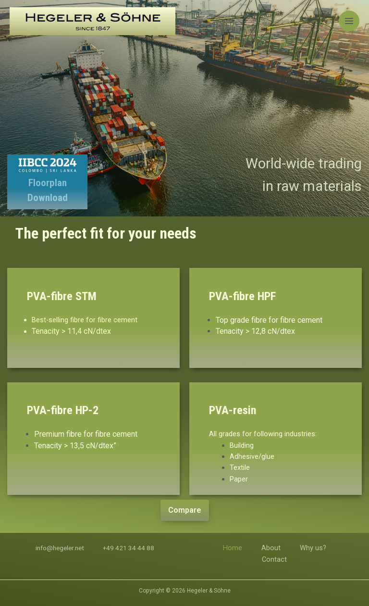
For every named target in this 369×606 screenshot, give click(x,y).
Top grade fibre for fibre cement (269, 320)
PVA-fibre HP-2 (62, 410)
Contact (274, 559)
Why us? (313, 547)
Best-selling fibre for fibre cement (84, 320)
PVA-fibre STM (62, 296)
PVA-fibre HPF (242, 296)
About (271, 547)
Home (232, 547)
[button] (184, 510)
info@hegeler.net (60, 548)
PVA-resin (232, 410)
